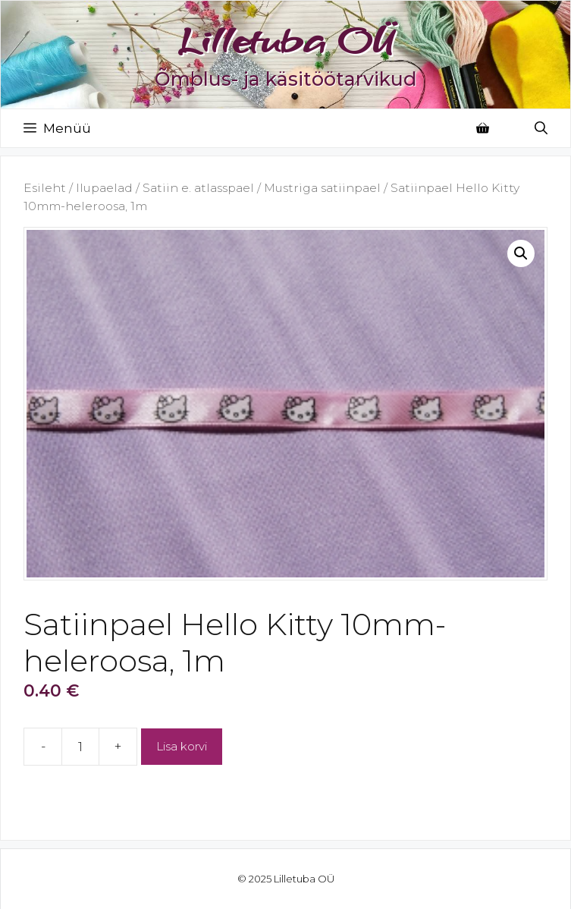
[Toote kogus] (80, 747)
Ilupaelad (104, 188)
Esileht (45, 188)
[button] (521, 253)
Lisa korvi (181, 746)
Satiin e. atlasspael (198, 188)
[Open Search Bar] (541, 128)
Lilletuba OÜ (285, 40)
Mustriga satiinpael (322, 188)
